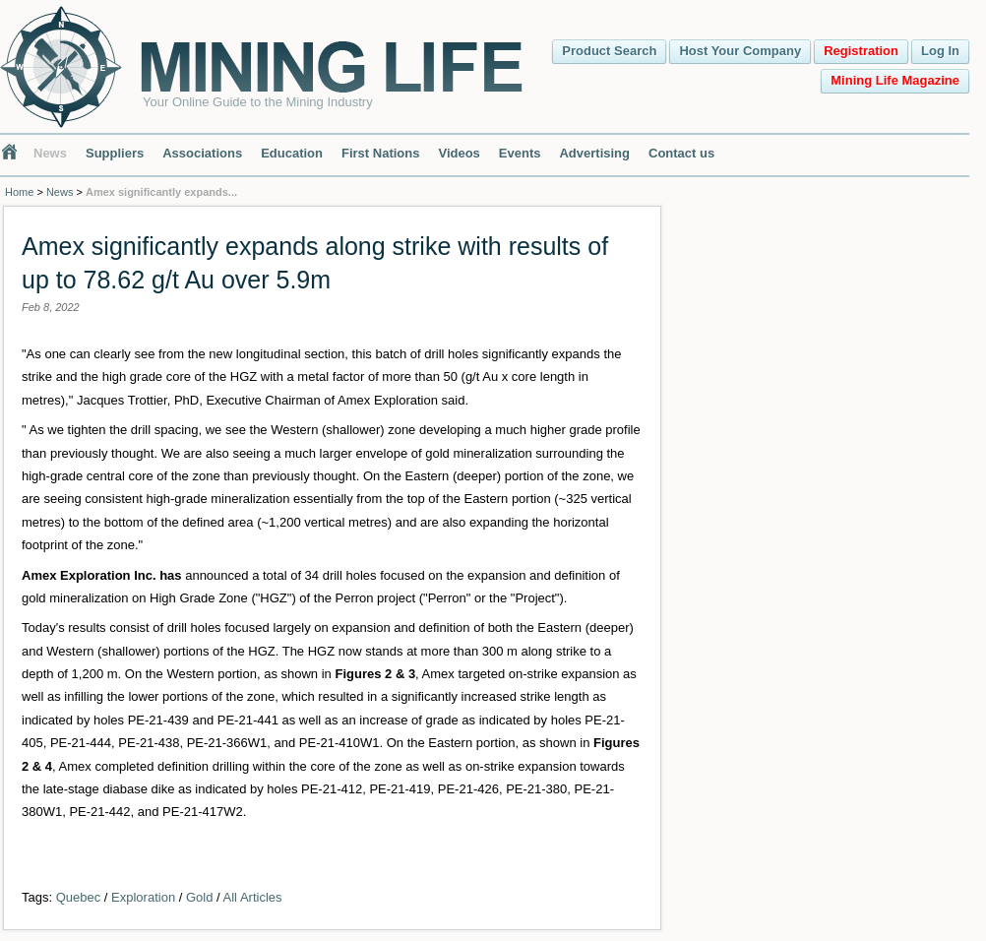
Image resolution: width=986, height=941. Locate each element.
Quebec (78, 897)
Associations (202, 153)
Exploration (143, 897)
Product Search (609, 50)
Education (292, 153)
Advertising (594, 153)
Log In (940, 50)
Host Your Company (740, 50)
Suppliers (115, 153)
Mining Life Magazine (895, 80)
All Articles (252, 897)
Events (520, 153)
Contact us (681, 153)
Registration (861, 50)
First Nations (380, 153)
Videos (458, 153)
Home (19, 192)
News (50, 153)
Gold (199, 897)
